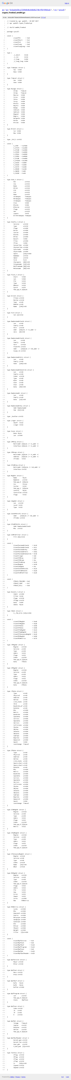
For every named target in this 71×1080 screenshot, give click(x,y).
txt (62, 1077)
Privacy (17, 1077)
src (55, 10)
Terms (23, 1077)
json (67, 1077)
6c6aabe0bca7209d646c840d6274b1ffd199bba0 (30, 10)
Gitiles (12, 1077)
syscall (61, 10)
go (3, 10)
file (43, 17)
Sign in (67, 3)
